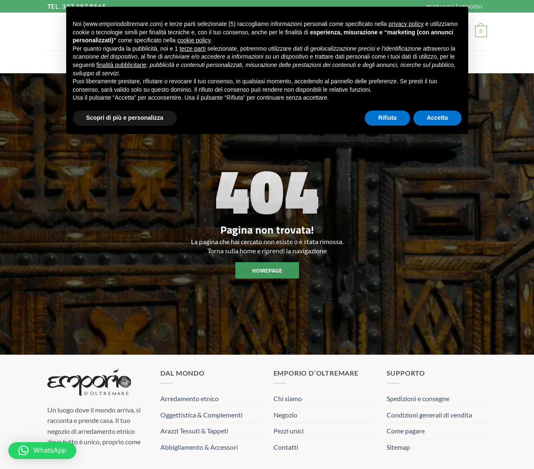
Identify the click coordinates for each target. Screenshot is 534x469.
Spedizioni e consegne (418, 398)
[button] (481, 31)
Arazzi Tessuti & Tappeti (194, 431)
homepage (267, 269)
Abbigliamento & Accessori (199, 447)
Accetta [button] (437, 117)
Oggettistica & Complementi (201, 415)
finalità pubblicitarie (121, 65)
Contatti (285, 447)
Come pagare (406, 431)
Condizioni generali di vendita (429, 415)
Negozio (285, 415)
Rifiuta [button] (387, 117)
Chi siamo (287, 398)
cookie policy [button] (193, 40)
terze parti (193, 48)
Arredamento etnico (189, 398)
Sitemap (398, 447)
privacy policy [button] (405, 24)
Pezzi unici (288, 431)
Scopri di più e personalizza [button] (124, 117)
